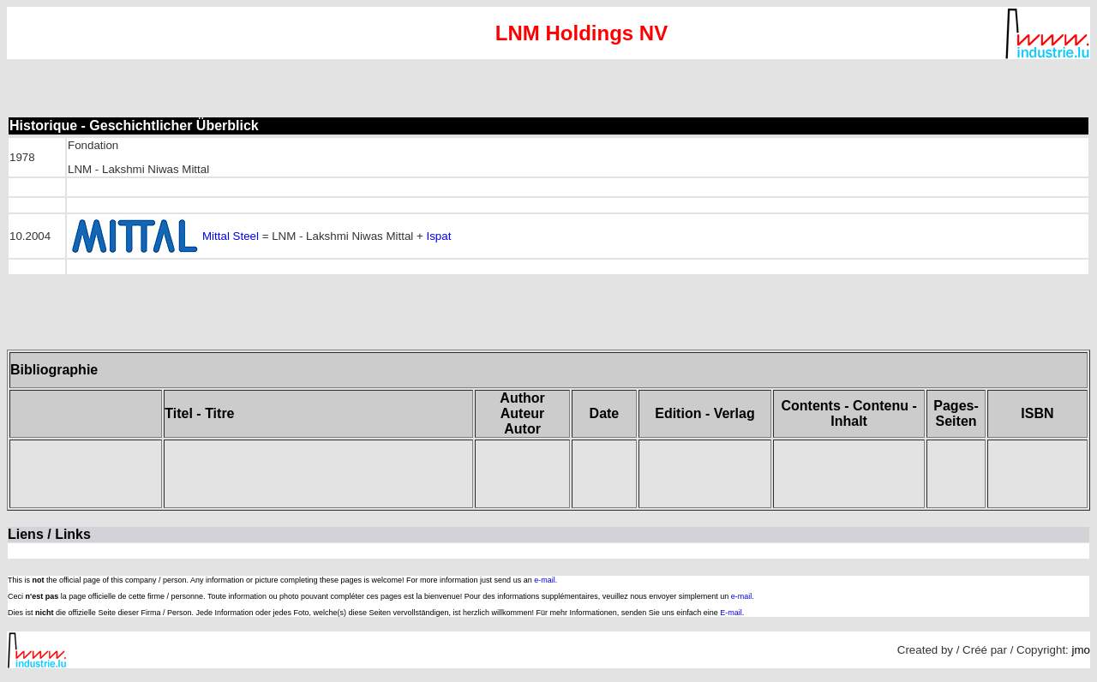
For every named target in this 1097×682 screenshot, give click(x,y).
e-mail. (545, 580)
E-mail (731, 612)
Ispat (438, 236)
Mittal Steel (230, 236)
